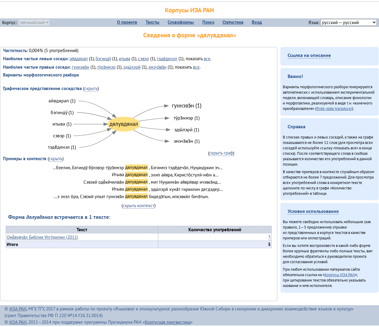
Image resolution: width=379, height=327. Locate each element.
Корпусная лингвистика (168, 322)
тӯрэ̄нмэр (106, 67)
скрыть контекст (138, 205)
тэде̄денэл (167, 58)
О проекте (127, 22)
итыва (124, 58)
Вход (257, 22)
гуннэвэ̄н (80, 67)
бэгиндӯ (103, 58)
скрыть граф (221, 153)
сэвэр (143, 58)
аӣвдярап (79, 58)
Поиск (208, 22)
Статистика (233, 22)
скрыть (91, 88)
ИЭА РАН (18, 309)
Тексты (152, 22)
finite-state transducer (334, 108)
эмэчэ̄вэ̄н (157, 67)
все (207, 58)
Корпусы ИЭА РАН (189, 10)
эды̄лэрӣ (132, 67)
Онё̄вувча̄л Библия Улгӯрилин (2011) (42, 237)
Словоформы (181, 22)
